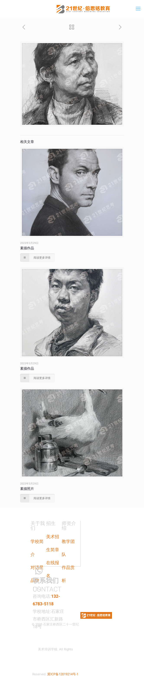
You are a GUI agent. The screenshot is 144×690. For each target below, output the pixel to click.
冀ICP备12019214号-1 (62, 674)
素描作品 (27, 248)
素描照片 (27, 489)
